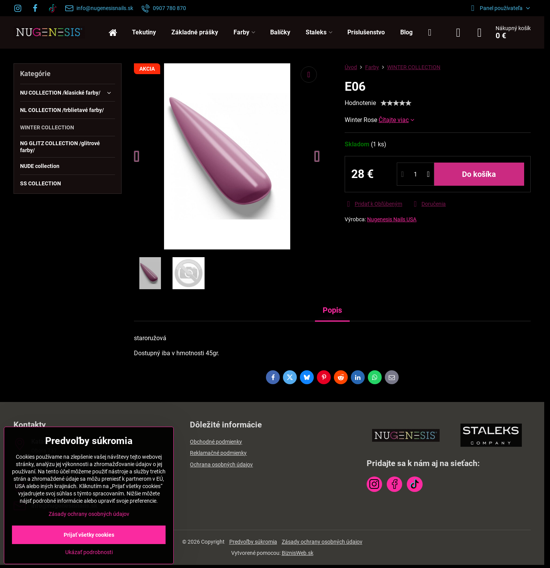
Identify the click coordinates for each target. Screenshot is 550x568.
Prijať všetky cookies (89, 535)
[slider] (396, 103)
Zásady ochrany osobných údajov (322, 542)
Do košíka (479, 174)
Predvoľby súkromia (253, 542)
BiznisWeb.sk (297, 553)
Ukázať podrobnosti (89, 552)
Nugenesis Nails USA (391, 219)
